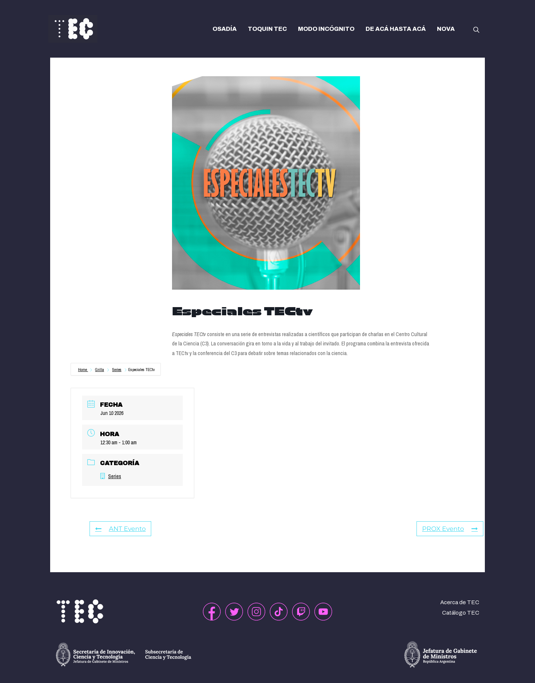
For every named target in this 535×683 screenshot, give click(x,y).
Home (83, 369)
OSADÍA (225, 29)
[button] (476, 29)
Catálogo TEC (460, 613)
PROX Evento (450, 528)
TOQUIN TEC (267, 29)
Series (116, 369)
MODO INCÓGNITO (326, 29)
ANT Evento (120, 528)
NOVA (446, 29)
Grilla (99, 369)
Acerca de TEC (459, 602)
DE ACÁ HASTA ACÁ (396, 29)
